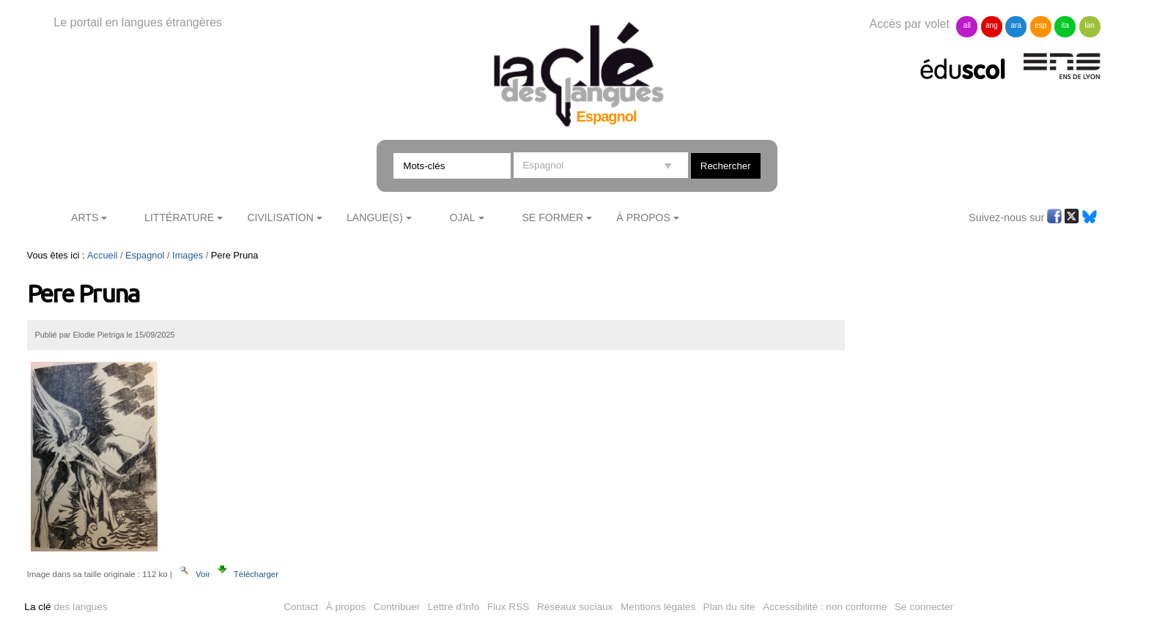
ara (1016, 25)
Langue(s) (375, 217)
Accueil (102, 255)
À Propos (643, 217)
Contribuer (397, 606)
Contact (301, 606)
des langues (65, 606)
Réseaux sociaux (575, 606)
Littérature (179, 217)
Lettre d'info (454, 606)
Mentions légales (658, 606)
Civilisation (280, 217)
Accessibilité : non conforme (825, 606)
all (967, 25)
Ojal (462, 217)
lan (1089, 25)
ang (991, 25)
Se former (552, 217)
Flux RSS (508, 606)
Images (187, 255)
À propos (346, 606)
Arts (84, 217)
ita (1065, 25)
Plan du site (729, 606)
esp (1040, 25)
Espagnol (144, 255)
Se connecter (924, 606)
